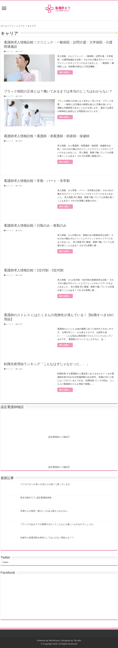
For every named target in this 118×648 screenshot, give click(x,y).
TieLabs (77, 640)
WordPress (54, 640)
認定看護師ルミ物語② (59, 467)
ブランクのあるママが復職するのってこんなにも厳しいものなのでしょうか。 (57, 524)
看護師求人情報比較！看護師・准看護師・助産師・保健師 (46, 136)
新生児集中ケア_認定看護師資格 (35, 497)
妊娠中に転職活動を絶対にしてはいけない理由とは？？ (47, 537)
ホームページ (7, 26)
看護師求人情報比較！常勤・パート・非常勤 (37, 181)
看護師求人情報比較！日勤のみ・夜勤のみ (35, 225)
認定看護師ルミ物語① (59, 437)
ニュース (20, 26)
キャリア (9, 51)
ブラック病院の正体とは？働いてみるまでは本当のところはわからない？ (58, 91)
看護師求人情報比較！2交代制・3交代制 (33, 270)
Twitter (5, 557)
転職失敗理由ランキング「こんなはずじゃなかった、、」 (46, 364)
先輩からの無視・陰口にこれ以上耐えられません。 (45, 511)
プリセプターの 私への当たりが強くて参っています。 (46, 484)
